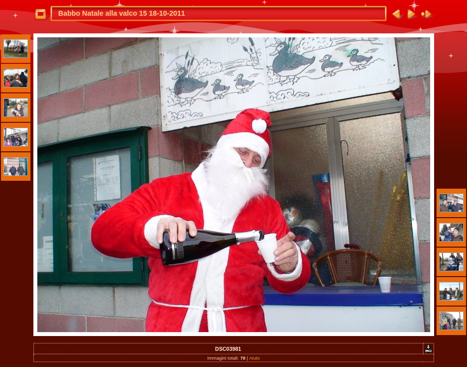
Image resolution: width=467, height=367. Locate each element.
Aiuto (254, 358)
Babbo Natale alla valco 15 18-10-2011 (121, 13)
